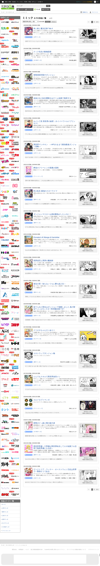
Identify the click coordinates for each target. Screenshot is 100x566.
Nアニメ (34, 1)
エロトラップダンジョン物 (44, 353)
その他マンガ (5, 527)
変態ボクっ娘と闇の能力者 (44, 423)
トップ (21, 9)
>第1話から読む (88, 40)
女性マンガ (5, 519)
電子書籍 (46, 9)
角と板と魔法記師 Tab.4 (43, 28)
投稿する (85, 12)
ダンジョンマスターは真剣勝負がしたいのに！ (52, 214)
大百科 (25, 1)
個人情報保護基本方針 (37, 549)
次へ (97, 22)
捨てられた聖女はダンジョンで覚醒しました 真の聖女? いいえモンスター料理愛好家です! (54, 308)
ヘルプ (27, 549)
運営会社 (14, 549)
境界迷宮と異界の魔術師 (43, 261)
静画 (10, 1)
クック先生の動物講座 (42, 52)
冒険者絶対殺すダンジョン (44, 75)
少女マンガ (5, 515)
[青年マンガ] (37, 106)
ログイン (78, 1)
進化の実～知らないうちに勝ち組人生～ (49, 284)
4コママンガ (5, 523)
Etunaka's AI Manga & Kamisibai (46, 237)
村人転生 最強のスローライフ (45, 191)
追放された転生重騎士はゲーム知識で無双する (52, 98)
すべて (4, 504)
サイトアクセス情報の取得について (76, 549)
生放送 (14, 1)
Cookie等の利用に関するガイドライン (55, 549)
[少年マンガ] (37, 37)
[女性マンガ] (37, 315)
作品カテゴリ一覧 (7, 501)
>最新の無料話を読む (88, 42)
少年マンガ (5, 508)
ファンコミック (6, 530)
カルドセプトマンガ (41, 400)
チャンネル (20, 1)
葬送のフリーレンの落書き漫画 (46, 168)
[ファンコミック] (38, 176)
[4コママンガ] (37, 338)
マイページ (95, 12)
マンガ (38, 9)
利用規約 (21, 549)
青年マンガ (5, 512)
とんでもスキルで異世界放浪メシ (46, 377)
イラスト (29, 9)
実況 (29, 1)
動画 (6, 1)
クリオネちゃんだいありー (44, 330)
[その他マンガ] (38, 60)
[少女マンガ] (37, 478)
